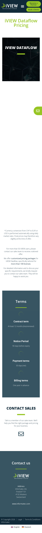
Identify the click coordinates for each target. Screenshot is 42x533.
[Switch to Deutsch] (26, 527)
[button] (22, 6)
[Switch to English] (15, 527)
